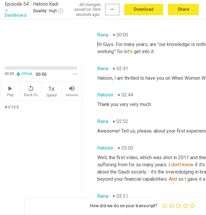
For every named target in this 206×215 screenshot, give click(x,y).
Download (144, 9)
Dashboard (16, 13)
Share (183, 9)
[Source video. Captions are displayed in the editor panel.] (41, 39)
